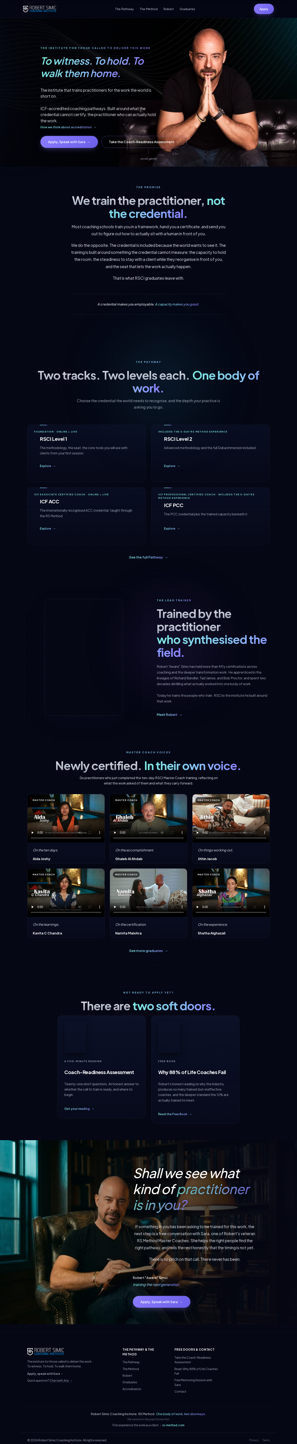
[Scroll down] (148, 154)
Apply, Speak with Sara (69, 142)
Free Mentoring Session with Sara (193, 1382)
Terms (266, 1440)
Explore (48, 466)
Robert (168, 9)
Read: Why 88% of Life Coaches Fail (196, 1371)
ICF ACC (49, 503)
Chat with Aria (61, 1380)
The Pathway (124, 9)
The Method (149, 9)
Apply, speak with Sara (45, 1373)
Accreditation (132, 1389)
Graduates (187, 9)
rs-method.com (173, 1425)
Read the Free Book (175, 1115)
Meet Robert (170, 714)
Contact (180, 1391)
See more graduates (148, 950)
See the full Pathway (148, 557)
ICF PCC (173, 506)
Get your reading (79, 1109)
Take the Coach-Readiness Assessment (144, 142)
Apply (263, 9)
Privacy (254, 1440)
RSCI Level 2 (178, 440)
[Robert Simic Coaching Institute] (39, 9)
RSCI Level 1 (53, 439)
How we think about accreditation (68, 127)
